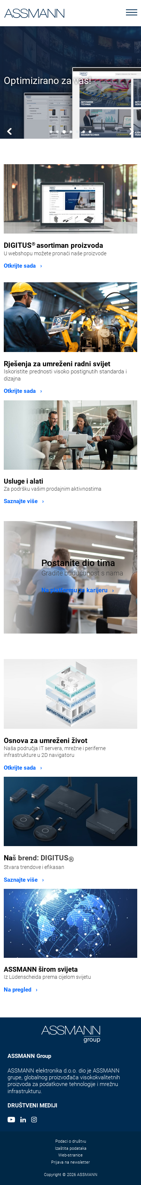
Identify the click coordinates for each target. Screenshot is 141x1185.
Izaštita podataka (70, 1148)
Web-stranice (70, 1155)
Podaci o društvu (70, 1141)
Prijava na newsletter (70, 1162)
